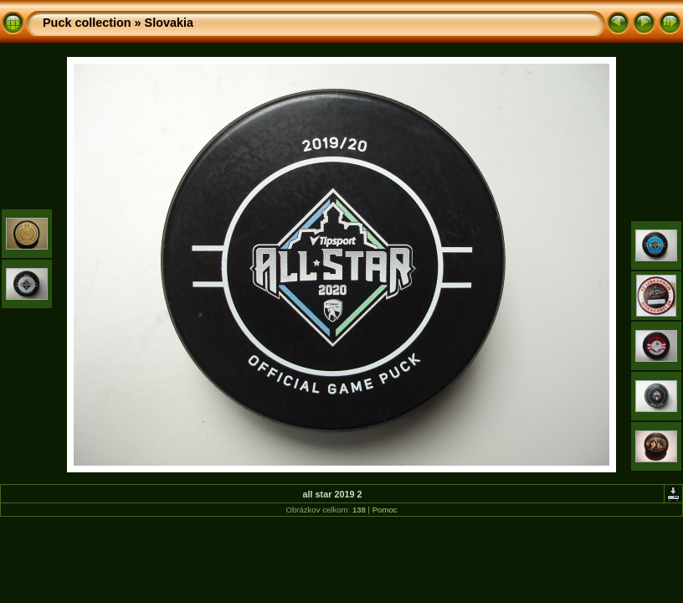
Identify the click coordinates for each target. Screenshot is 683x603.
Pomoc (385, 509)
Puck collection (87, 22)
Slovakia (169, 22)
